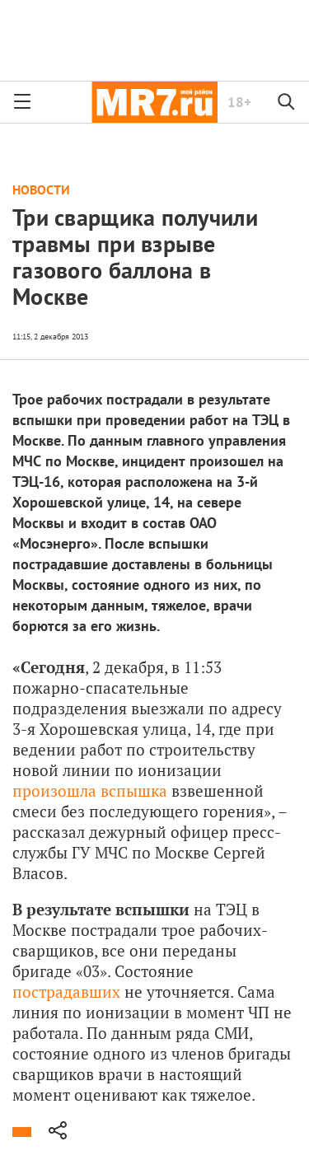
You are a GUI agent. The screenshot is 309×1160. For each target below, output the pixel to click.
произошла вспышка (89, 790)
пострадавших (66, 991)
